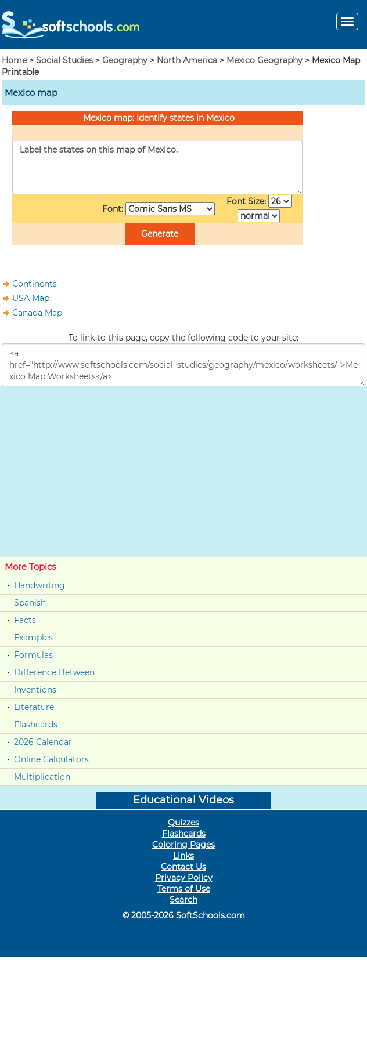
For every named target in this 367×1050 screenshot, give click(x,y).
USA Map (30, 298)
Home (14, 60)
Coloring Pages (183, 844)
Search (183, 900)
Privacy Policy (184, 877)
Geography (124, 60)
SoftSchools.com (210, 915)
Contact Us (183, 866)
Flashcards (35, 724)
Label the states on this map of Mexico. (157, 167)
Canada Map (37, 312)
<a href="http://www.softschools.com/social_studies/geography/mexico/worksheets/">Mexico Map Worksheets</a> (183, 364)
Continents (34, 283)
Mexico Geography (264, 60)
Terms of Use (183, 889)
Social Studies (64, 60)
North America (187, 60)
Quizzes (183, 822)
